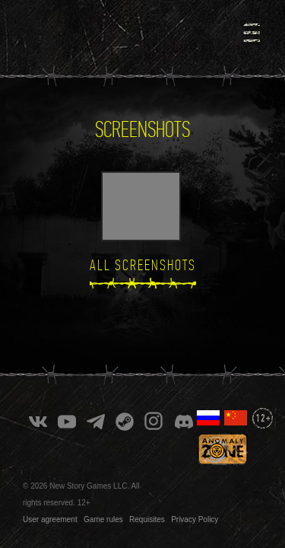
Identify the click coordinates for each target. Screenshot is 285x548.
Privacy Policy (194, 503)
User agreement (50, 503)
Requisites (147, 503)
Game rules (103, 503)
